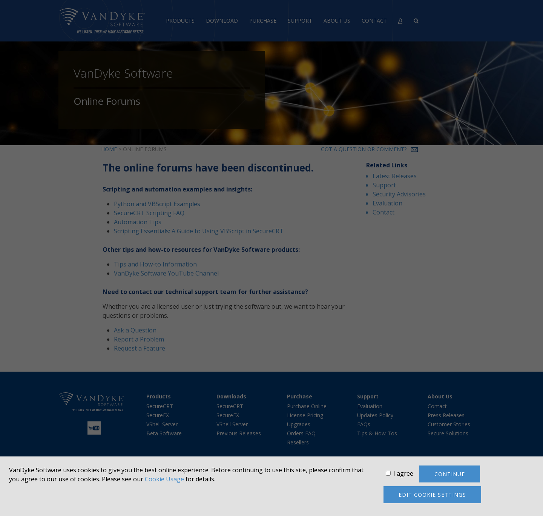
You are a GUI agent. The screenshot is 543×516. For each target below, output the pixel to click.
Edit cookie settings (432, 494)
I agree (403, 473)
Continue (449, 474)
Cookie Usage (164, 479)
